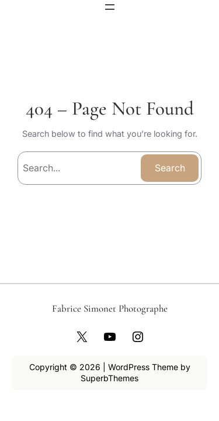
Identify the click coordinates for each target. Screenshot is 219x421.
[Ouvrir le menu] (110, 7)
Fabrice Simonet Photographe (110, 308)
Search (170, 168)
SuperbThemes (109, 378)
